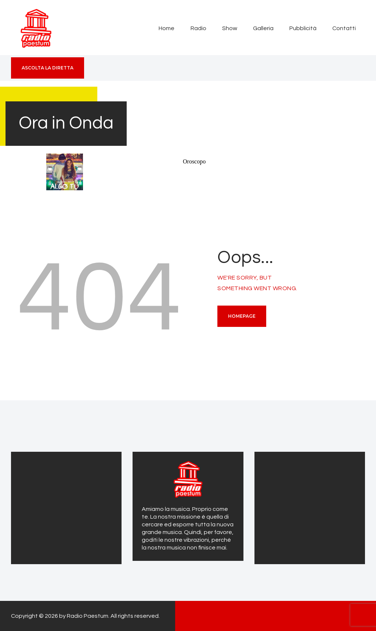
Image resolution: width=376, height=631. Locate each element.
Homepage (242, 316)
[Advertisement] (66, 507)
